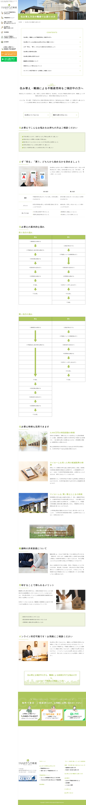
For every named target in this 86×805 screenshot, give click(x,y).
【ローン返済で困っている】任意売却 (75, 761)
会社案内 (67, 778)
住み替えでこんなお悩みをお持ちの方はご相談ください (39, 42)
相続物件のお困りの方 (70, 767)
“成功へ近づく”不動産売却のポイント (49, 770)
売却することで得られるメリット (33, 65)
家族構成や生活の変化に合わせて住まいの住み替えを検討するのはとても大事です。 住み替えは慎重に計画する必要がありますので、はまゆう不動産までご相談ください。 (52, 531)
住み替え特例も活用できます (32, 56)
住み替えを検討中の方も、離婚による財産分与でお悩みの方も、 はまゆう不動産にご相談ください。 (52, 678)
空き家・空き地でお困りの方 (72, 769)
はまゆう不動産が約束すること (72, 780)
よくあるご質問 (69, 785)
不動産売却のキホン (45, 768)
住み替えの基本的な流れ (30, 51)
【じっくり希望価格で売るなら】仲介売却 (50, 777)
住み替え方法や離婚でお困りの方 (74, 773)
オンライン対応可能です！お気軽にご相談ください (38, 70)
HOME (20, 22)
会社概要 (67, 782)
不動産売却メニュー (44, 775)
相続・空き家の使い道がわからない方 (75, 765)
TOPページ (42, 761)
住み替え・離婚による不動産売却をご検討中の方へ (38, 37)
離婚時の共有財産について (31, 61)
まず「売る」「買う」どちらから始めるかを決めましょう (39, 46)
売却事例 (41, 784)
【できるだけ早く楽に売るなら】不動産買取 (50, 779)
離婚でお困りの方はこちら (60, 115)
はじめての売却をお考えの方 (47, 766)
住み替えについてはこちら (32, 115)
